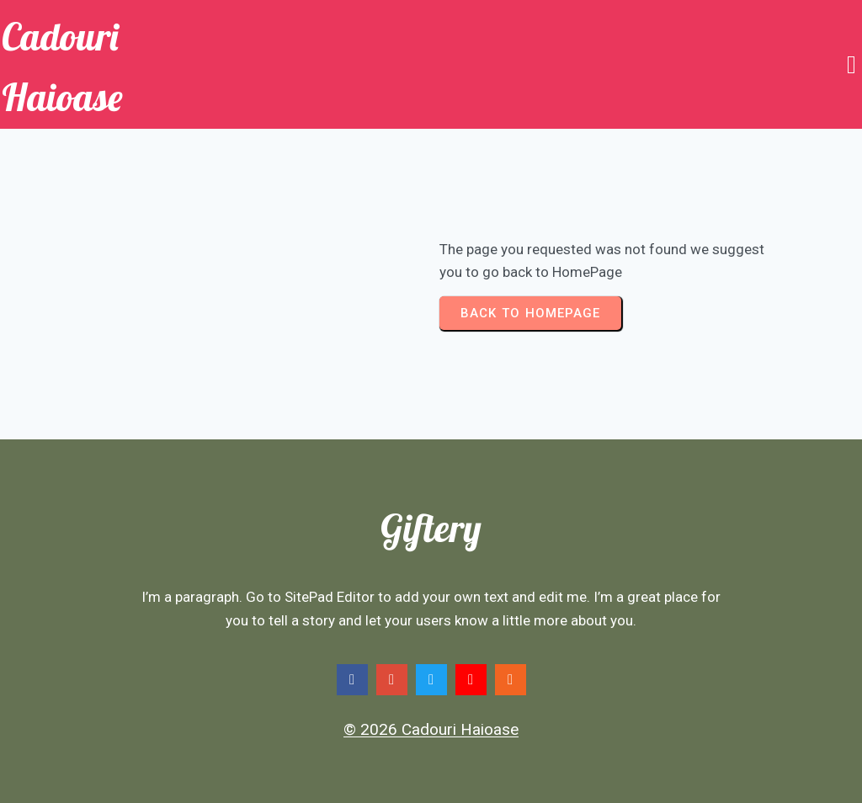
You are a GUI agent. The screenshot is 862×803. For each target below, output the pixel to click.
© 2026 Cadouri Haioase (431, 729)
